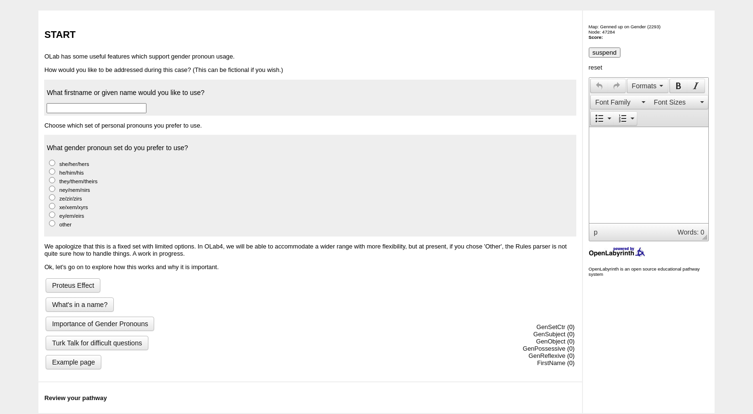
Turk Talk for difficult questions (97, 343)
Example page (73, 362)
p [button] (596, 232)
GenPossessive (543, 348)
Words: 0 (691, 232)
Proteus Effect (73, 285)
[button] (599, 86)
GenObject (550, 341)
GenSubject (550, 334)
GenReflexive (547, 355)
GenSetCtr (550, 327)
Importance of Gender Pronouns (100, 324)
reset (595, 67)
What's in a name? (80, 304)
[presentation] (599, 86)
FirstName (551, 363)
